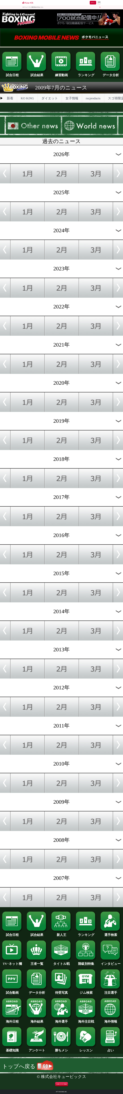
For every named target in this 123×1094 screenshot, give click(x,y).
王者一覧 (37, 962)
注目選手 (111, 991)
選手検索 (111, 933)
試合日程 (12, 73)
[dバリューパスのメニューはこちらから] (99, 3)
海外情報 (111, 1020)
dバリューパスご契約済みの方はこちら (33, 7)
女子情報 (72, 98)
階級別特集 (86, 962)
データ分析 (111, 73)
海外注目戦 (86, 1020)
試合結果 (37, 73)
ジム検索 (86, 991)
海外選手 (61, 1020)
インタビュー (111, 962)
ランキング (86, 73)
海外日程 (12, 1020)
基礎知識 (12, 1048)
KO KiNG (27, 98)
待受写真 (61, 991)
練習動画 (61, 73)
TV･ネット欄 (12, 962)
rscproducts (93, 98)
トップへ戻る (27, 1066)
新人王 (61, 933)
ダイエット (49, 98)
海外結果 (37, 1020)
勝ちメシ (61, 1048)
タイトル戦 (61, 962)
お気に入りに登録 (61, 1084)
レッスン (86, 1048)
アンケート (37, 1048)
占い (111, 1048)
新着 (10, 98)
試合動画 (12, 991)
